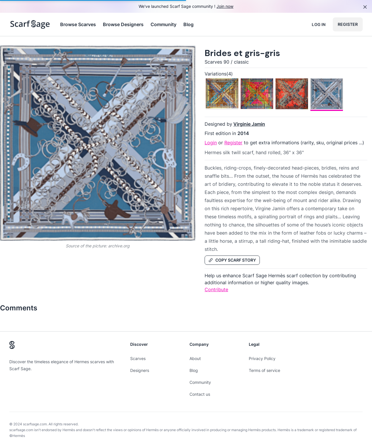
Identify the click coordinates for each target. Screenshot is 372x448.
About (195, 358)
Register (348, 24)
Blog (188, 24)
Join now (225, 6)
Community (163, 24)
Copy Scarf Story (232, 260)
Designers (139, 370)
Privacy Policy (262, 358)
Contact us (199, 394)
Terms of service (264, 370)
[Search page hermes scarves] (30, 24)
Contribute (216, 289)
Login (211, 142)
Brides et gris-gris (242, 53)
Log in (319, 24)
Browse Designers (123, 24)
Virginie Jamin (249, 124)
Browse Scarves (78, 24)
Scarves (138, 358)
